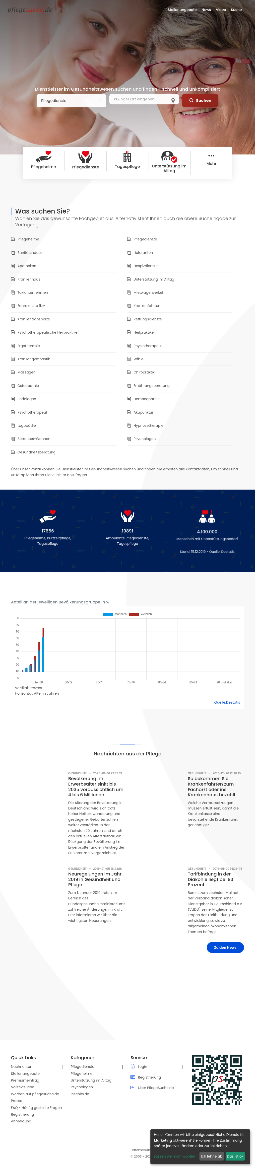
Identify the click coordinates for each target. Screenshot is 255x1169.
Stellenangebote (25, 1073)
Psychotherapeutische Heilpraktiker (45, 332)
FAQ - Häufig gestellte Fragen (36, 1107)
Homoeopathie (143, 398)
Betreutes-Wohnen (30, 438)
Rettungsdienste (144, 319)
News (206, 9)
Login (142, 1066)
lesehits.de (80, 1094)
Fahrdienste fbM (28, 305)
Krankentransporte (30, 319)
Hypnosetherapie (145, 425)
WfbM (135, 359)
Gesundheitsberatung (33, 452)
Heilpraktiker (141, 332)
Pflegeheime (25, 239)
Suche (236, 9)
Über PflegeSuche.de (156, 1087)
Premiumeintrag (25, 1080)
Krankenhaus (25, 279)
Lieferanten (140, 252)
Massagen (23, 372)
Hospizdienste (142, 265)
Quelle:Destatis (227, 702)
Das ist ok (235, 1156)
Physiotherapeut (144, 345)
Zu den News (225, 947)
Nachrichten (21, 1066)
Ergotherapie (25, 345)
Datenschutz (140, 1150)
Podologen (23, 398)
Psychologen (141, 438)
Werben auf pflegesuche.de (35, 1094)
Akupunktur (140, 412)
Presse (16, 1100)
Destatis (230, 552)
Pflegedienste (142, 239)
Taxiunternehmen (29, 292)
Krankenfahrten (143, 305)
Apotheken (23, 265)
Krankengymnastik (30, 359)
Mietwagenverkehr (146, 292)
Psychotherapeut (29, 412)
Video (221, 9)
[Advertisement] (127, 1005)
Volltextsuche (22, 1087)
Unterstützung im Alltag (150, 279)
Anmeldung (21, 1121)
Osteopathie (25, 385)
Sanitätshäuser (27, 252)
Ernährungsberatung (148, 385)
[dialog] (200, 1146)
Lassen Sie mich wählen (174, 1156)
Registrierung (22, 1114)
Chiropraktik (141, 372)
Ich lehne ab (211, 1156)
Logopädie (23, 425)
